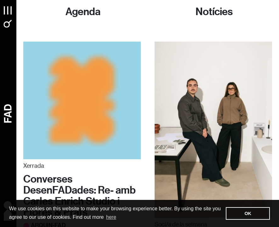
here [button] (111, 217)
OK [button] (247, 213)
